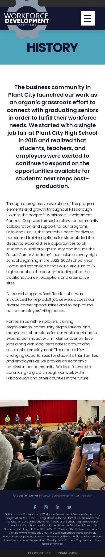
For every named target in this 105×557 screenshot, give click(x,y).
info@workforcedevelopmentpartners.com (65, 495)
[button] (88, 18)
